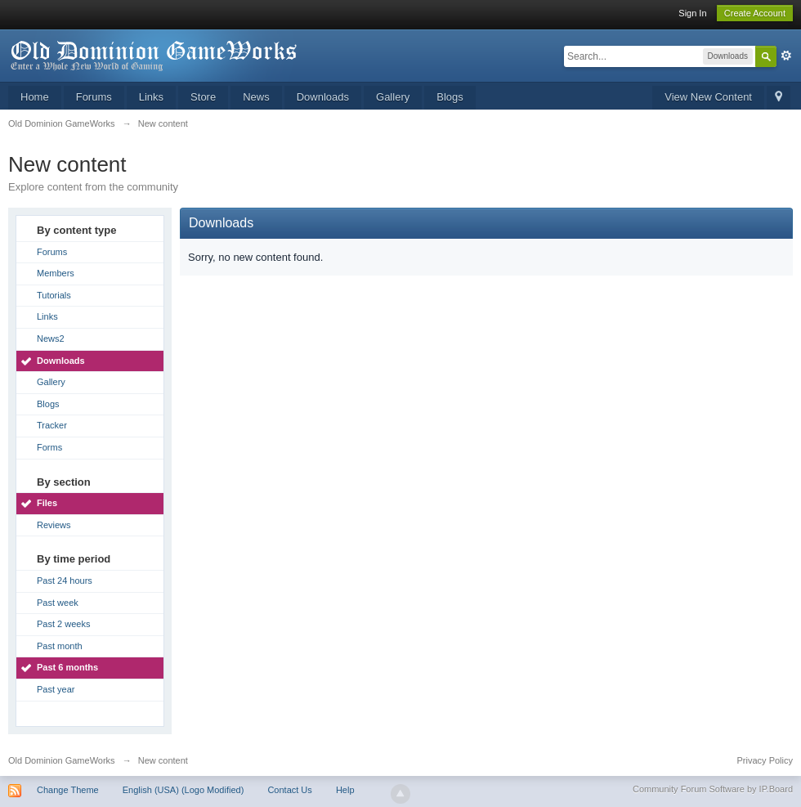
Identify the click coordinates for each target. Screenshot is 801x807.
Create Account (754, 13)
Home (34, 97)
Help (345, 790)
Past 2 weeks (63, 624)
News (256, 97)
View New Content (708, 97)
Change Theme (68, 790)
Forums (94, 97)
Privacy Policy (765, 760)
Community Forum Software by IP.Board (713, 789)
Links (151, 97)
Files (47, 503)
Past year (55, 689)
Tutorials (54, 295)
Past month (60, 646)
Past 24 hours (64, 580)
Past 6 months (67, 667)
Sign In (692, 13)
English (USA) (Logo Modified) (183, 790)
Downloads (323, 97)
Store (203, 97)
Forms (49, 447)
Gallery (392, 97)
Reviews (54, 525)
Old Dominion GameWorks (61, 760)
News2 (51, 338)
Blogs (449, 97)
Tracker (52, 425)
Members (55, 273)
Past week (57, 602)
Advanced (786, 55)
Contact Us (289, 790)
